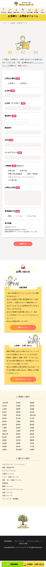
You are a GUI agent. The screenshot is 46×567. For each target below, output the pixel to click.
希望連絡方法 (12, 217)
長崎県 (4, 453)
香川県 (18, 446)
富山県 (18, 424)
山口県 (32, 443)
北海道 (18, 409)
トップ (4, 26)
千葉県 (4, 421)
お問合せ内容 (12, 191)
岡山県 (4, 443)
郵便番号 (8, 131)
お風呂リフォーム (8, 480)
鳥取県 (18, 440)
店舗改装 (5, 489)
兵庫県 (18, 437)
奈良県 (32, 437)
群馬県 (18, 418)
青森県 (32, 409)
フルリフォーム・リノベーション (14, 471)
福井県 (4, 428)
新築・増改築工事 (8, 474)
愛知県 (32, 431)
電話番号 (10, 119)
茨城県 (32, 415)
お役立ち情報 (32, 550)
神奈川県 (33, 421)
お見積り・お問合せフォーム (20, 26)
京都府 (32, 434)
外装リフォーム (8, 502)
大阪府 (4, 437)
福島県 (18, 415)
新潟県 (4, 424)
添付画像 (8, 229)
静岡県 (18, 431)
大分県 (32, 453)
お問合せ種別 (12, 82)
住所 (9, 143)
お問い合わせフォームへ (23, 385)
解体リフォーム (8, 492)
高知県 (4, 449)
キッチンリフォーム (9, 477)
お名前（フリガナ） (15, 106)
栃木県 (4, 418)
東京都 (18, 421)
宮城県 (18, 412)
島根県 (32, 440)
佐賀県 (32, 449)
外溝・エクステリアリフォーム (13, 496)
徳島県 (4, 446)
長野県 (32, 428)
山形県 (4, 415)
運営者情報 (16, 547)
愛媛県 (32, 446)
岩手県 (4, 412)
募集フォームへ (23, 333)
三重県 (4, 434)
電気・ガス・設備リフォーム (12, 486)
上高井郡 (5, 409)
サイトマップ (28, 547)
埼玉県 (32, 418)
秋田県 (32, 412)
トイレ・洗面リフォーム (11, 483)
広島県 (18, 443)
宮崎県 (4, 456)
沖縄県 (32, 456)
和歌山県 (5, 440)
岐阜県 (4, 431)
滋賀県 (18, 434)
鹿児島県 (19, 456)
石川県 (32, 424)
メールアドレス (13, 156)
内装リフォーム (8, 499)
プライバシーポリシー (17, 550)
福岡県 (18, 449)
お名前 (10, 94)
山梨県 (18, 428)
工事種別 (10, 169)
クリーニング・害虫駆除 (11, 505)
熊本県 (18, 453)
